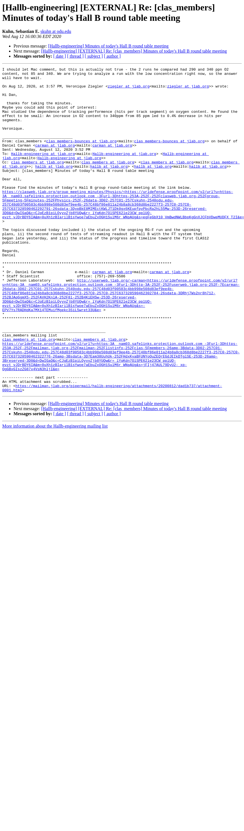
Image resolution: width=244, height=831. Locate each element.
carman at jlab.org (55, 161)
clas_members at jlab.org (37, 181)
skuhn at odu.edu (56, 31)
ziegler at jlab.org (128, 90)
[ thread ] (75, 56)
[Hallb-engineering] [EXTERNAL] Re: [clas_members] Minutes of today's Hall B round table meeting (134, 51)
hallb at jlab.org (54, 186)
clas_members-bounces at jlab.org (81, 156)
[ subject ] (94, 56)
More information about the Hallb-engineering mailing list (55, 491)
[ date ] (59, 56)
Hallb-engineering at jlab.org (43, 171)
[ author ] (112, 56)
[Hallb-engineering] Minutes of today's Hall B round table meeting (108, 46)
